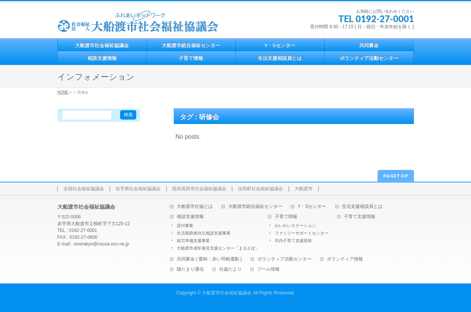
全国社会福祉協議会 (83, 188)
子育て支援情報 (359, 216)
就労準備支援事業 (193, 240)
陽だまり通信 (190, 269)
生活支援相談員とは (362, 206)
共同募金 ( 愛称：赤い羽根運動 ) (209, 259)
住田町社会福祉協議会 (260, 188)
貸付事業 (185, 225)
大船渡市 (304, 188)
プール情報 (268, 269)
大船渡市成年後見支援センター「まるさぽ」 (218, 248)
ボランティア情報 (345, 259)
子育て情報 (286, 216)
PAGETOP (395, 176)
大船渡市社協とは (195, 206)
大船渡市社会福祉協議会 (226, 292)
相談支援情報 (190, 216)
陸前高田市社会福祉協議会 (199, 188)
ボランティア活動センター (284, 259)
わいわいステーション (295, 225)
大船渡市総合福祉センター (255, 206)
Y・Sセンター (312, 206)
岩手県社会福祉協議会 (138, 188)
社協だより (230, 269)
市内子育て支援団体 (293, 240)
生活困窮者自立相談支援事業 (203, 233)
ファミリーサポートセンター (301, 233)
